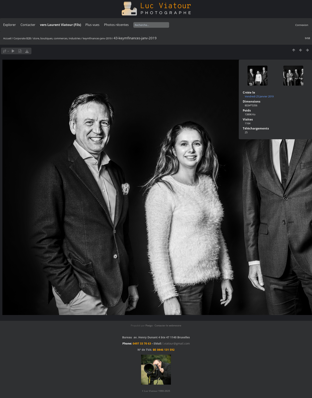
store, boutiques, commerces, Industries (57, 38)
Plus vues (92, 25)
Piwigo (149, 325)
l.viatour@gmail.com (176, 343)
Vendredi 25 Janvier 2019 (259, 96)
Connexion (301, 25)
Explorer (9, 25)
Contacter (27, 25)
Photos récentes (116, 25)
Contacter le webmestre (168, 325)
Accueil (7, 38)
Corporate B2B (22, 38)
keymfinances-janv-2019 (97, 38)
